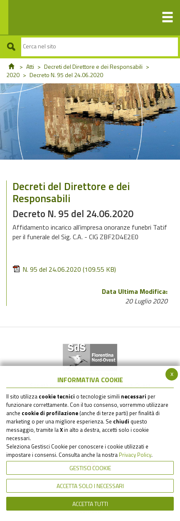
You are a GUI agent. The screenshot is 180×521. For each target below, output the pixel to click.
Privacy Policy (135, 455)
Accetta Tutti (90, 503)
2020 (13, 74)
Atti (30, 66)
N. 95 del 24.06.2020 (64, 269)
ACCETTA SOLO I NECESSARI (90, 485)
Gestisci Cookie (90, 467)
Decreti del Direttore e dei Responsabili (93, 66)
